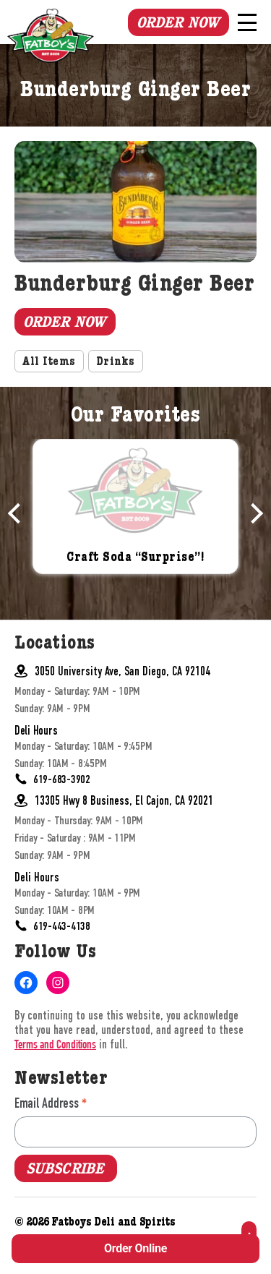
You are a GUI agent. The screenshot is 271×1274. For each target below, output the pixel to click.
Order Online (135, 1248)
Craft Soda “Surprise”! (135, 558)
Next (253, 513)
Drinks (115, 363)
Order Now (178, 22)
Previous (18, 513)
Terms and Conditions (55, 1046)
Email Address (50, 1103)
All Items (49, 363)
